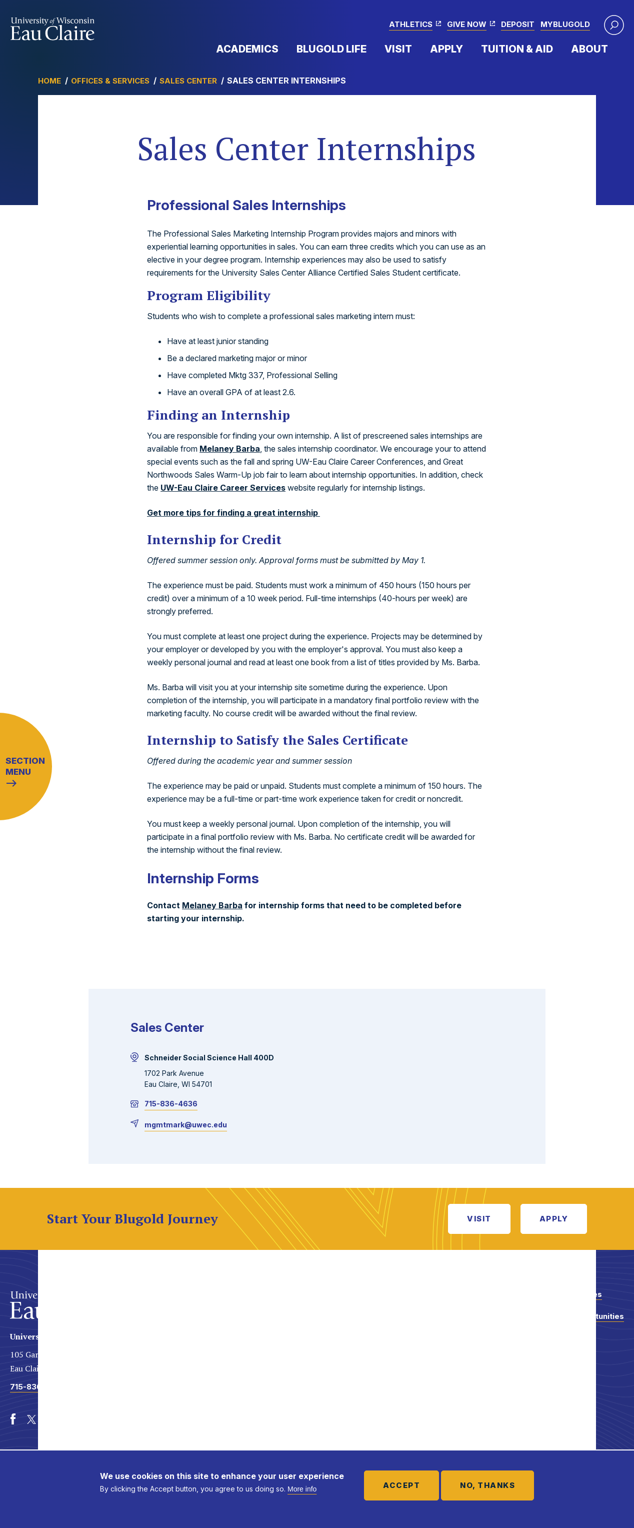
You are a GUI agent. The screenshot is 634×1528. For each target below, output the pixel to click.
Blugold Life (331, 49)
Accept (401, 1485)
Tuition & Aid (517, 49)
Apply (446, 49)
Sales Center (188, 81)
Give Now (466, 24)
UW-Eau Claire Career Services (223, 488)
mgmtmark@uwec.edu (185, 1124)
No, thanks (487, 1485)
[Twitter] (32, 1419)
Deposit (517, 24)
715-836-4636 (171, 1103)
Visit (398, 49)
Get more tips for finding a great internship (233, 513)
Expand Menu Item (284, 49)
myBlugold (565, 24)
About (589, 49)
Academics (247, 49)
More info (302, 1489)
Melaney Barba (230, 449)
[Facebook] (13, 1419)
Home (49, 81)
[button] (614, 25)
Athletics (410, 24)
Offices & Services (110, 81)
